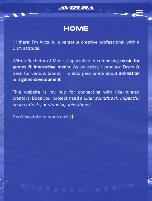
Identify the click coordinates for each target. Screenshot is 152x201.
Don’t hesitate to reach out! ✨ (43, 116)
